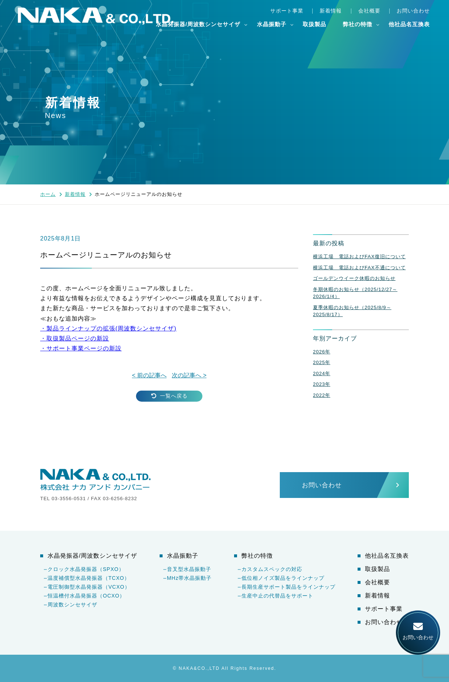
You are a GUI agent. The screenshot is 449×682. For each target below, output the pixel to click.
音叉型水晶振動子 (189, 569)
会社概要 (369, 11)
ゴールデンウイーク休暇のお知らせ (354, 278)
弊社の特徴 (357, 24)
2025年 (321, 362)
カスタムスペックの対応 (271, 569)
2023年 (321, 384)
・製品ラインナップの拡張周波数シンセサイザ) (108, 328)
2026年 (321, 351)
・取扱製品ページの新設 (74, 338)
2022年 (321, 395)
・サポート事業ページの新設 (81, 348)
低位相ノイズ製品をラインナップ (282, 578)
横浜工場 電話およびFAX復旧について (359, 256)
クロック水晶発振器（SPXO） (86, 569)
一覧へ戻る (169, 396)
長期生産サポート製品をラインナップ (288, 587)
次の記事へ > (189, 375)
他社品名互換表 (409, 24)
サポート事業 (286, 11)
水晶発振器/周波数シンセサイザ (198, 24)
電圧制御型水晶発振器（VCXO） (89, 587)
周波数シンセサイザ (72, 604)
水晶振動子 (271, 24)
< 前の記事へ (149, 375)
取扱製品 (314, 24)
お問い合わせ (413, 11)
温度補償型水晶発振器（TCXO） (89, 578)
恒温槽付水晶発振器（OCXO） (86, 596)
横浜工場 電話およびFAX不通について (359, 267)
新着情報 (331, 11)
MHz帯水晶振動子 (189, 578)
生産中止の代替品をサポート (277, 596)
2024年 (321, 373)
